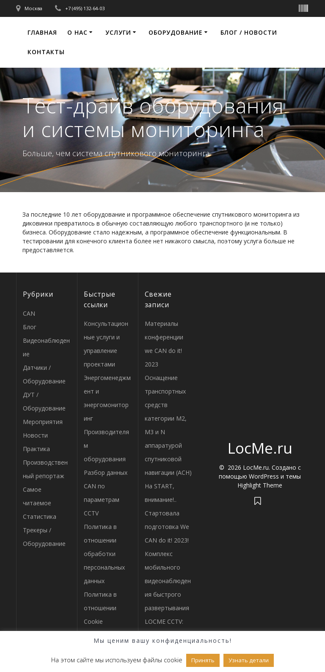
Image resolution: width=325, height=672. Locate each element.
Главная (42, 32)
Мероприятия (43, 422)
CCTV (91, 513)
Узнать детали (249, 660)
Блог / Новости (248, 32)
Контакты (46, 52)
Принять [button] (203, 660)
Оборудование (176, 32)
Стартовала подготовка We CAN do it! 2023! (167, 526)
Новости (35, 435)
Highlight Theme (259, 485)
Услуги (118, 32)
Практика (36, 449)
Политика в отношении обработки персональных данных (104, 554)
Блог (29, 327)
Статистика (39, 516)
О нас (77, 32)
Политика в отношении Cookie (100, 607)
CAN (29, 313)
